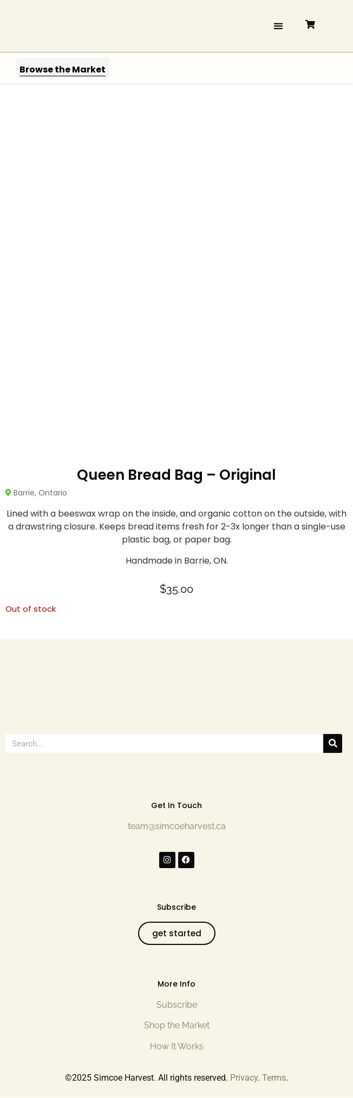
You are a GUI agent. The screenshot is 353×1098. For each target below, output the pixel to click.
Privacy (244, 1078)
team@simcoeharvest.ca (177, 826)
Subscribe (176, 1005)
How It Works (177, 1046)
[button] (278, 25)
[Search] (332, 743)
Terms (274, 1078)
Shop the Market (177, 1025)
